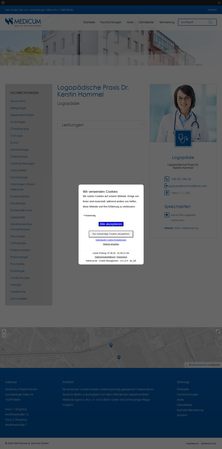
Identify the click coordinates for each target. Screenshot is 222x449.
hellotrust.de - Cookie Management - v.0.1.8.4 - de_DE (111, 261)
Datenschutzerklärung (105, 257)
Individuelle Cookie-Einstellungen (111, 240)
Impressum (122, 257)
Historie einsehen (111, 244)
